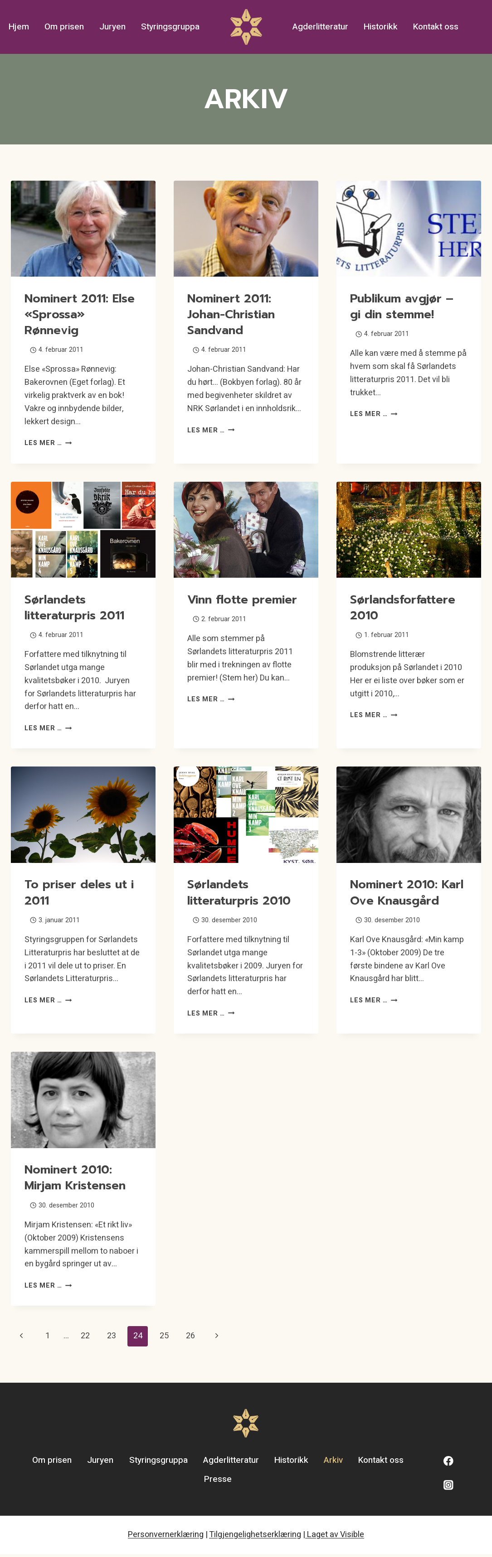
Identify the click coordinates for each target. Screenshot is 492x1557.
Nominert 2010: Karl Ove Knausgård (395, 900)
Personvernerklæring (166, 1537)
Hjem (19, 26)
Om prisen (64, 26)
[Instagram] (448, 1488)
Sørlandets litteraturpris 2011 (76, 607)
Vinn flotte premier (244, 599)
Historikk (381, 26)
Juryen (112, 26)
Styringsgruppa (170, 26)
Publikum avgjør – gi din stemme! (404, 306)
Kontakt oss (435, 26)
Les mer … (48, 443)
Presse (218, 1482)
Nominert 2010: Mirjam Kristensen (78, 1181)
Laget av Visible (334, 1537)
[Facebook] (448, 1463)
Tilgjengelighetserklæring (255, 1537)
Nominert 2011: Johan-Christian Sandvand (233, 314)
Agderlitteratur (320, 26)
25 (164, 1339)
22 (85, 1339)
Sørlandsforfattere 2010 (405, 607)
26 (190, 1339)
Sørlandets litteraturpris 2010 (241, 892)
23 (111, 1339)
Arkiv (333, 1463)
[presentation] (83, 229)
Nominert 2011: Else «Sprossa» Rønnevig (82, 314)
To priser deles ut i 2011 (81, 892)
